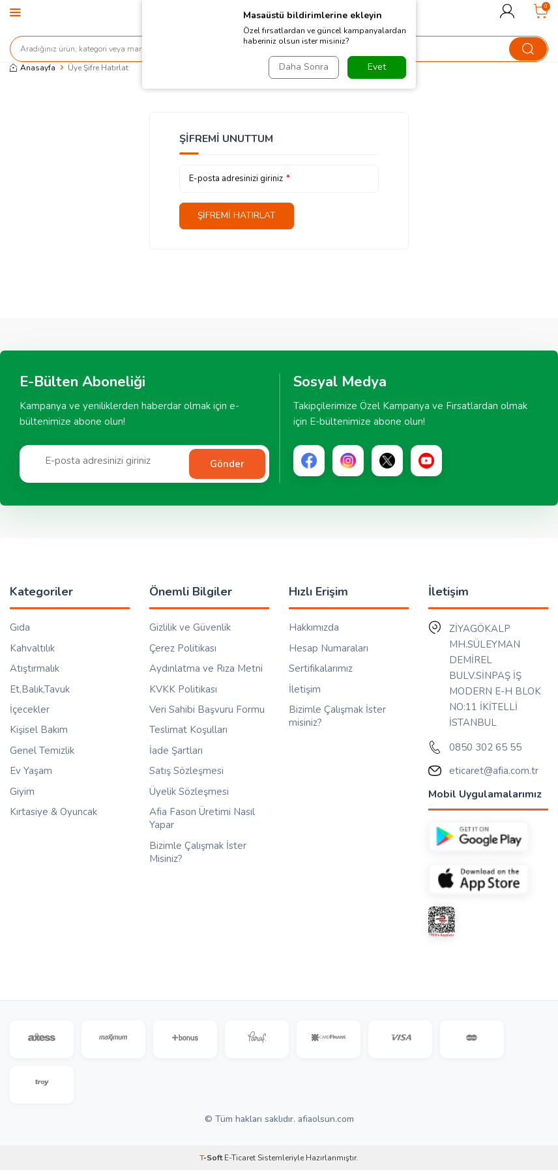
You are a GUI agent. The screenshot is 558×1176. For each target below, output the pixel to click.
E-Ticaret (240, 1163)
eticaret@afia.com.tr (493, 771)
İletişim (305, 689)
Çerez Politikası (182, 648)
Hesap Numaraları (328, 648)
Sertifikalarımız (321, 668)
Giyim (22, 791)
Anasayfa (32, 68)
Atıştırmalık (34, 668)
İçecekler (30, 709)
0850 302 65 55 (485, 747)
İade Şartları (176, 750)
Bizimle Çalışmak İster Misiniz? (197, 852)
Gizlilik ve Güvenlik (190, 628)
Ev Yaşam (31, 771)
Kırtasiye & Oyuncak (53, 812)
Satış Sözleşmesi (186, 771)
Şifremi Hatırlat (238, 215)
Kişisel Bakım (39, 730)
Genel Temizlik (42, 750)
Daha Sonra (302, 67)
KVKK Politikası (183, 689)
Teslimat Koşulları (188, 730)
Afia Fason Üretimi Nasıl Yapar (202, 819)
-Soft (211, 1163)
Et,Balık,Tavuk (40, 689)
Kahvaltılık (32, 648)
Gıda (20, 628)
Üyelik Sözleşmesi (189, 791)
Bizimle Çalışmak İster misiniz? (337, 716)
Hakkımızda (314, 628)
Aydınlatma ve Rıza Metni (206, 668)
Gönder (227, 463)
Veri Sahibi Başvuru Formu (207, 709)
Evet (377, 67)
